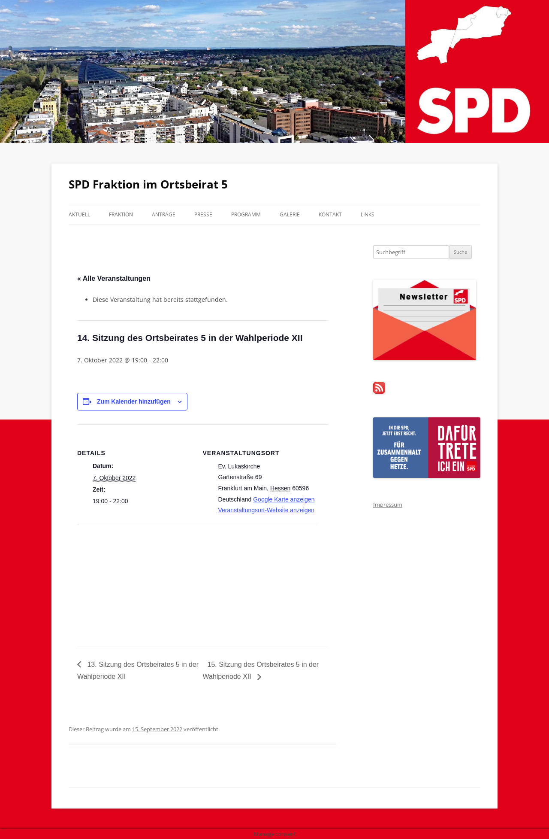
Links (367, 214)
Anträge (163, 214)
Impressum (387, 504)
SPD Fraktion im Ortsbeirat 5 (148, 184)
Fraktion (121, 214)
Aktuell (79, 214)
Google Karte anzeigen (283, 499)
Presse (203, 214)
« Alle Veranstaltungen (114, 278)
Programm (246, 214)
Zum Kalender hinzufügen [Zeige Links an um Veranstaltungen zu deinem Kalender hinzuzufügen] (134, 401)
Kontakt (330, 214)
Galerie (290, 214)
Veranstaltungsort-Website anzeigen (266, 510)
